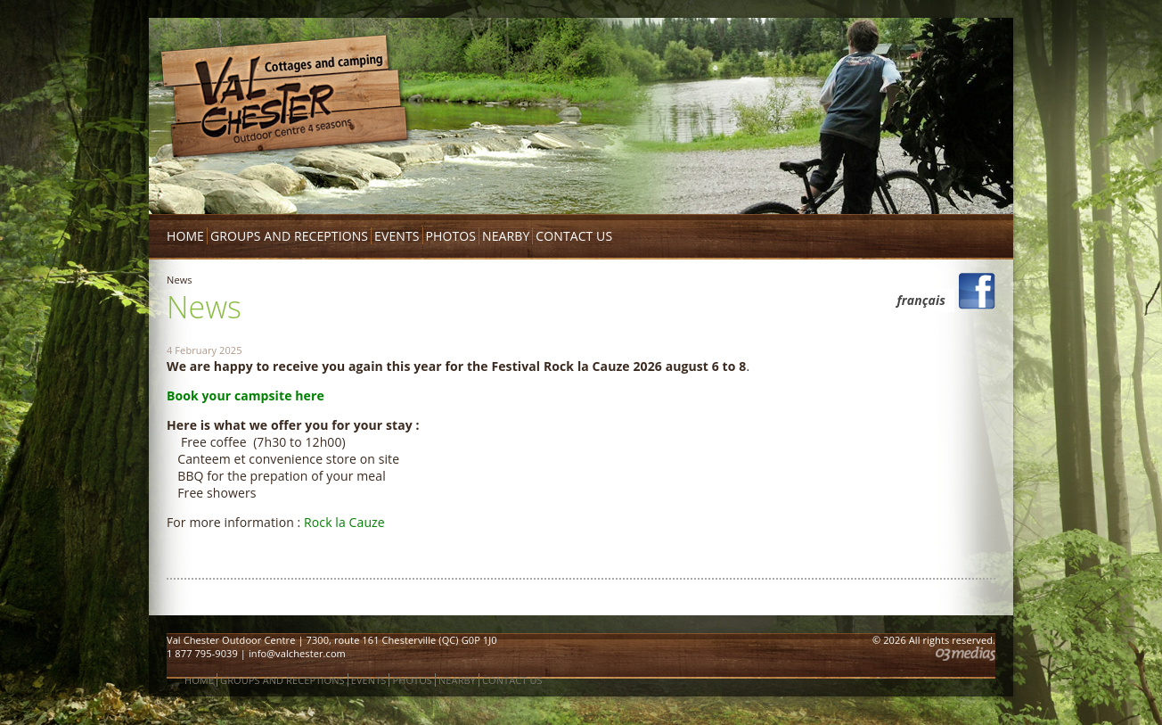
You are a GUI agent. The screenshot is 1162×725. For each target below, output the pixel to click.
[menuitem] (917, 300)
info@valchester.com (297, 653)
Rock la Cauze (344, 522)
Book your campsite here (247, 395)
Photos (451, 235)
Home (185, 235)
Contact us (574, 235)
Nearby (505, 235)
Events (396, 235)
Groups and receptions (289, 235)
